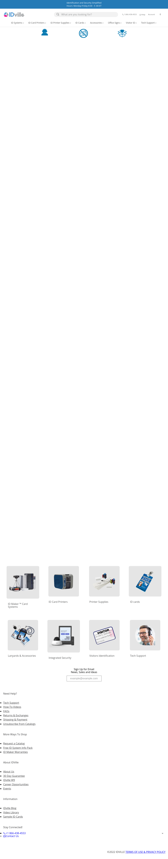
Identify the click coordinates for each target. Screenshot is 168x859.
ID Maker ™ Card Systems (18, 605)
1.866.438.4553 (129, 14)
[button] (142, 14)
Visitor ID (131, 22)
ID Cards (80, 22)
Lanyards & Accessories (22, 655)
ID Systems (17, 22)
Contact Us (11, 836)
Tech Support (149, 22)
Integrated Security (60, 658)
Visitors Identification (102, 655)
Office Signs (115, 22)
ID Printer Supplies (61, 22)
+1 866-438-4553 (14, 833)
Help (142, 14)
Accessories (97, 22)
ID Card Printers (37, 22)
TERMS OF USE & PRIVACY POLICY (145, 852)
